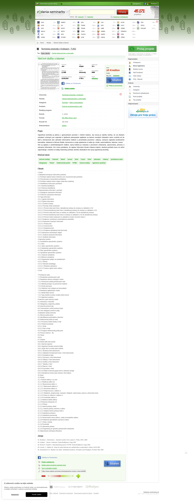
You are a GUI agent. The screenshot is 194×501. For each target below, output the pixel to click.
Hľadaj (122, 12)
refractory (95, 78)
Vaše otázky (137, 76)
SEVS (68, 31)
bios (76, 159)
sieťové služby (44, 159)
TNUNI (88, 25)
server (70, 159)
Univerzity (81, 17)
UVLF (128, 25)
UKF (108, 25)
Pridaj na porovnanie (115, 85)
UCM (88, 37)
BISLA (48, 31)
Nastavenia (15, 494)
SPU (68, 34)
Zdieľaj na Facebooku (73, 83)
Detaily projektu (70, 88)
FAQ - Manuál (137, 79)
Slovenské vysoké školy (48, 4)
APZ (48, 28)
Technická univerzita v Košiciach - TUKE (58, 49)
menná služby (85, 163)
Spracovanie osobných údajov (83, 493)
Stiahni (64, 126)
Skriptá (49, 42)
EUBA (48, 37)
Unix (89, 159)
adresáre (97, 159)
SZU (88, 22)
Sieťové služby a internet (61, 42)
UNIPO (108, 34)
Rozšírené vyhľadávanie (120, 17)
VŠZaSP (148, 28)
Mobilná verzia (138, 69)
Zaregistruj (137, 4)
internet (55, 159)
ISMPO (68, 22)
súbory (105, 159)
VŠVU (148, 25)
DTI (48, 34)
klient (63, 159)
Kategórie (90, 17)
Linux (83, 159)
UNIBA (108, 31)
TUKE (88, 31)
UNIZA (108, 37)
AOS (48, 25)
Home (42, 42)
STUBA (68, 37)
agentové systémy (99, 163)
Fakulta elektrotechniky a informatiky (63, 53)
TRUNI (88, 28)
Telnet (52, 163)
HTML (75, 163)
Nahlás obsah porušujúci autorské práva (54, 465)
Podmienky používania (66, 493)
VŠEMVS (128, 31)
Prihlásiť (154, 4)
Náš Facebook (138, 72)
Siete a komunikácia (76, 102)
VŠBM (128, 28)
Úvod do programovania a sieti (72, 106)
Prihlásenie (136, 62)
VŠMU (128, 37)
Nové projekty (137, 96)
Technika (65, 102)
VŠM (128, 34)
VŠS (148, 22)
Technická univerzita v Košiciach (72, 95)
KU (68, 25)
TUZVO (88, 34)
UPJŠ (128, 22)
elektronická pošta (63, 163)
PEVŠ (68, 28)
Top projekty (137, 100)
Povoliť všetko (36, 494)
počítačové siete (116, 159)
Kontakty (96, 493)
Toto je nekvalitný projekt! (49, 468)
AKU (48, 22)
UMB (108, 28)
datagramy (43, 163)
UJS (108, 22)
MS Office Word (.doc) (69, 118)
